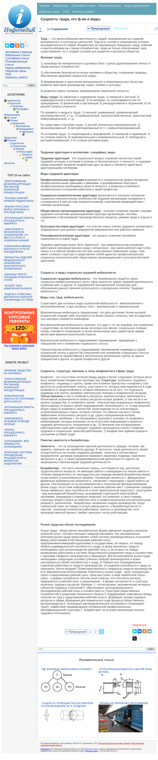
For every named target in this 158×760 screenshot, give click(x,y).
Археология (13, 100)
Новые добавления (18, 67)
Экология (9, 163)
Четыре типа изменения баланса (18, 287)
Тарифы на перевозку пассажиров (123, 703)
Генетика (18, 106)
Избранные (60, 5)
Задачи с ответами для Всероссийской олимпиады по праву (19, 297)
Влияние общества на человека (17, 372)
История (11, 117)
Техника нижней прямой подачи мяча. (19, 199)
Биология (15, 103)
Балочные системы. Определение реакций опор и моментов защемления (18, 458)
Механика (27, 131)
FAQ (8, 74)
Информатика (12, 114)
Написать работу (16, 77)
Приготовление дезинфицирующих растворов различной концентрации (17, 187)
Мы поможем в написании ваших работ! (19, 347)
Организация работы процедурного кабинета (19, 220)
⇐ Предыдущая (98, 28)
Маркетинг (19, 123)
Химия (28, 157)
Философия (25, 151)
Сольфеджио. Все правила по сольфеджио (16, 444)
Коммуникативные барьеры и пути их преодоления (17, 249)
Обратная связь (15, 71)
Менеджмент (26, 129)
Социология (17, 143)
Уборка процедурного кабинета (14, 432)
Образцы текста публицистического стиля (18, 277)
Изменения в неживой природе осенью (16, 421)
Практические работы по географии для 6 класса (19, 398)
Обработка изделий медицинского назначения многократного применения (18, 263)
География (22, 109)
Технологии (19, 146)
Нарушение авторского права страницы (114, 743)
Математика (23, 126)
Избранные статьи (17, 55)
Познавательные (110, 5)
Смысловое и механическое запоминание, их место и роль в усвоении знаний (16, 235)
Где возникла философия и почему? (67, 669)
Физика (20, 148)
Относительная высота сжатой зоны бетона (125, 670)
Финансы (27, 154)
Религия (11, 140)
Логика (14, 120)
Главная (44, 5)
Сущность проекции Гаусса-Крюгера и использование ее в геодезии (67, 704)
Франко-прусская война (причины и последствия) (16, 209)
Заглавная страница (18, 51)
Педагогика (10, 137)
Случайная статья (17, 58)
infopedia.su (45, 749)
